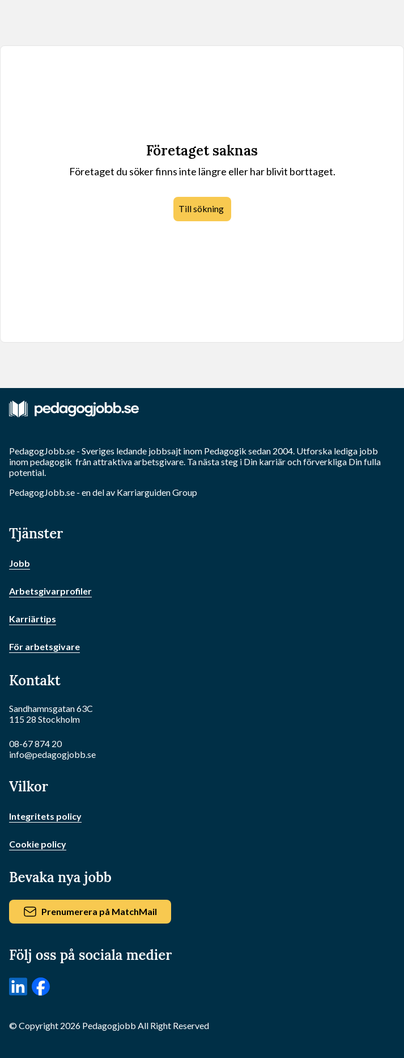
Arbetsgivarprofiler (50, 590)
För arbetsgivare (44, 646)
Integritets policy (45, 816)
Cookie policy (37, 843)
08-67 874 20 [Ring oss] (35, 743)
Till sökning (201, 208)
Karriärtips (32, 618)
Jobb (19, 563)
